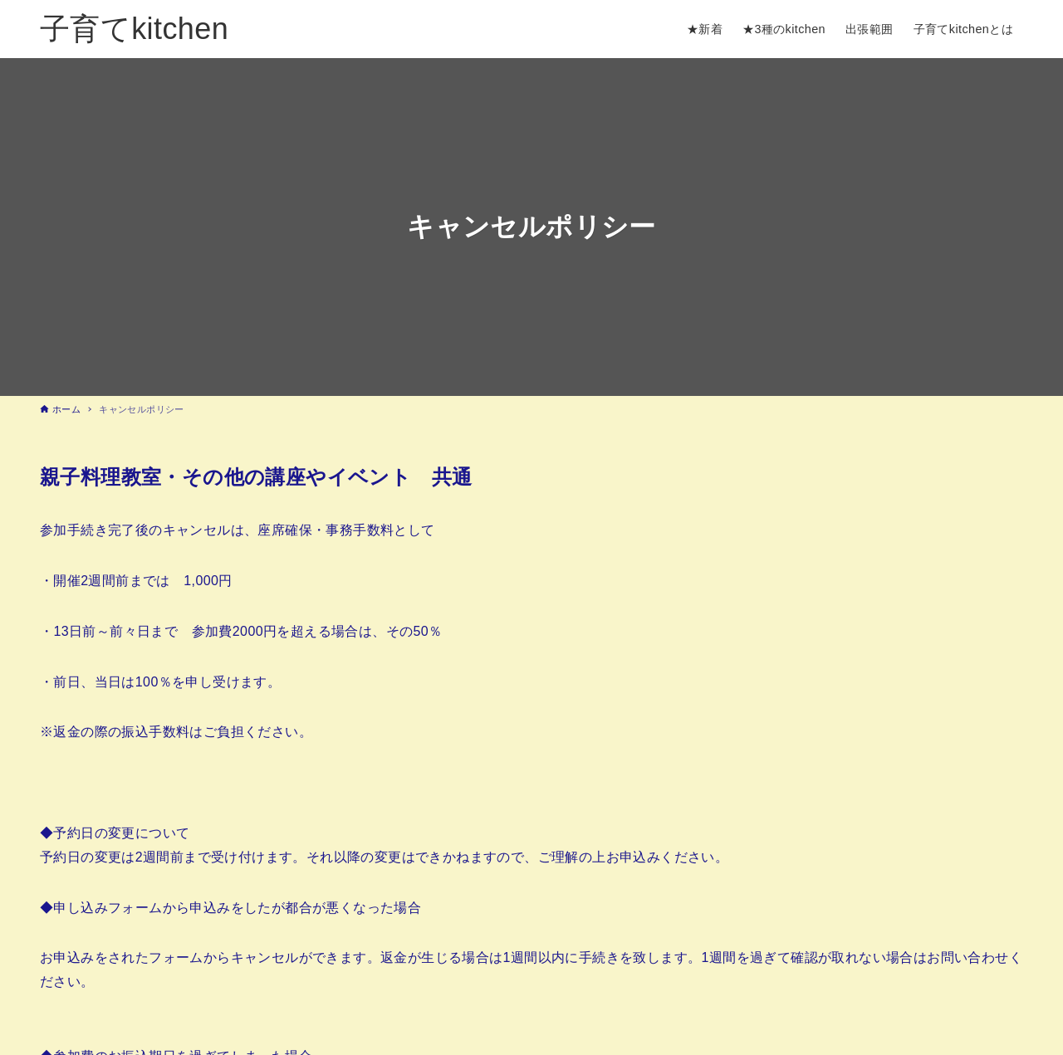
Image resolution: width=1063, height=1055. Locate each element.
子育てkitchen (134, 29)
